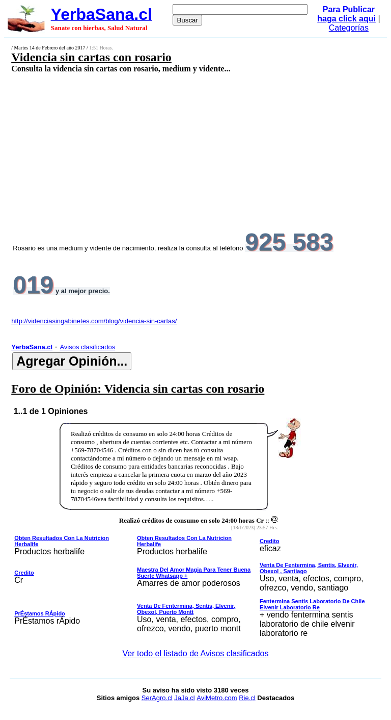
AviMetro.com (217, 698)
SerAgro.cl (157, 698)
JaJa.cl (184, 698)
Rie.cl (247, 698)
